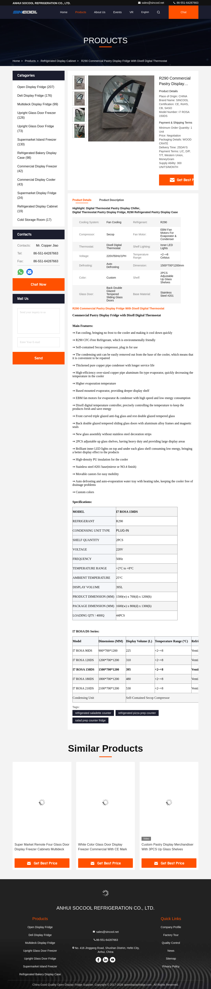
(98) (36, 155)
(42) (37, 169)
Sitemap (171, 958)
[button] (79, 136)
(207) (35, 87)
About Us (100, 12)
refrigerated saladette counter (93, 713)
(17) (34, 219)
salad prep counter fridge (90, 720)
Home (63, 12)
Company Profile (171, 927)
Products (80, 12)
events (117, 12)
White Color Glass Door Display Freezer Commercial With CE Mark (102, 847)
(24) (36, 195)
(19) (37, 209)
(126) (36, 115)
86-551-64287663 (185, 2)
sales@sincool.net (151, 2)
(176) (34, 95)
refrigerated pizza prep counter (137, 713)
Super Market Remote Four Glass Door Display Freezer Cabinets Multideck (42, 847)
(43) (36, 182)
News (171, 950)
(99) (37, 104)
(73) (35, 129)
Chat (184, 12)
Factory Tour (171, 935)
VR (131, 12)
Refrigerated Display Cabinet (58, 60)
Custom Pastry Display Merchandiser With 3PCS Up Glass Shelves (167, 847)
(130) (36, 142)
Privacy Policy (171, 966)
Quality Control (171, 942)
